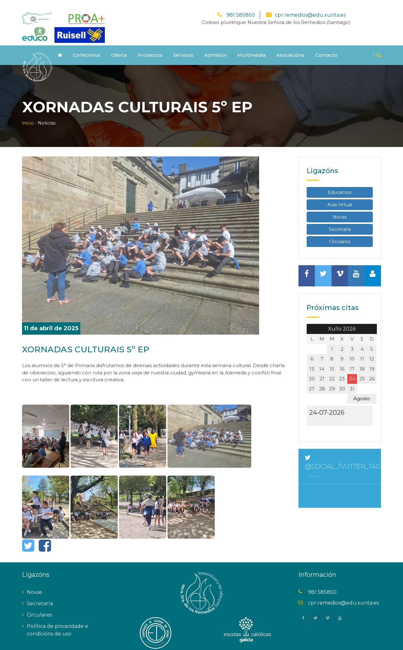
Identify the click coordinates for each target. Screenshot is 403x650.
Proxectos (150, 47)
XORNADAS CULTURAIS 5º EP (92, 341)
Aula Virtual (339, 196)
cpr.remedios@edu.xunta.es (310, 7)
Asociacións (290, 47)
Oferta (119, 47)
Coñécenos (86, 47)
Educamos (339, 184)
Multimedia (251, 47)
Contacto (326, 47)
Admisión (215, 47)
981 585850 (240, 7)
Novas (340, 209)
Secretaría (340, 221)
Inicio (28, 115)
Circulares (339, 233)
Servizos (183, 47)
